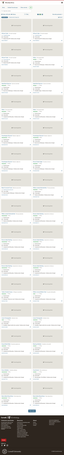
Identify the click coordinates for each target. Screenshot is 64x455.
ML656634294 (5, 194)
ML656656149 (5, 144)
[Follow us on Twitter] (4, 445)
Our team (35, 423)
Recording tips (20, 423)
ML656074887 (36, 379)
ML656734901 (36, 66)
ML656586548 (5, 248)
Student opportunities (21, 436)
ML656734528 (5, 92)
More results (32, 410)
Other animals (24, 7)
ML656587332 (5, 222)
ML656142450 (5, 353)
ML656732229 (36, 118)
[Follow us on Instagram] (7, 445)
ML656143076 (36, 327)
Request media (20, 426)
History (34, 422)
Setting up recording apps (22, 432)
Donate (3, 440)
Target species (20, 428)
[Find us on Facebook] (2, 445)
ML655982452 (36, 405)
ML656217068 (36, 301)
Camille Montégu (6, 35)
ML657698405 (5, 64)
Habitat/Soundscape (13, 7)
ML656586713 (36, 222)
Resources (20, 420)
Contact (34, 425)
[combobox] (17, 11)
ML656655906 (36, 170)
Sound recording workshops (23, 435)
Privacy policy (52, 423)
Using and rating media (21, 425)
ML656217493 (5, 301)
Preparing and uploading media (23, 422)
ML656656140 (5, 170)
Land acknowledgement (54, 420)
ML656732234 (5, 118)
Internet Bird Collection (5, 426)
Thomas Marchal (6, 59)
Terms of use (51, 424)
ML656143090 (5, 327)
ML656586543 (36, 248)
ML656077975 (5, 379)
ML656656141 (36, 144)
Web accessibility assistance (54, 421)
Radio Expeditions (4, 425)
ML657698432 (36, 40)
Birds (3, 7)
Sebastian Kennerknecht (8, 189)
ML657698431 (5, 40)
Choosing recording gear (22, 433)
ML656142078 (36, 353)
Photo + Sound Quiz (21, 429)
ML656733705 (36, 92)
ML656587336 (36, 196)
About (34, 420)
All (30, 7)
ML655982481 (5, 405)
